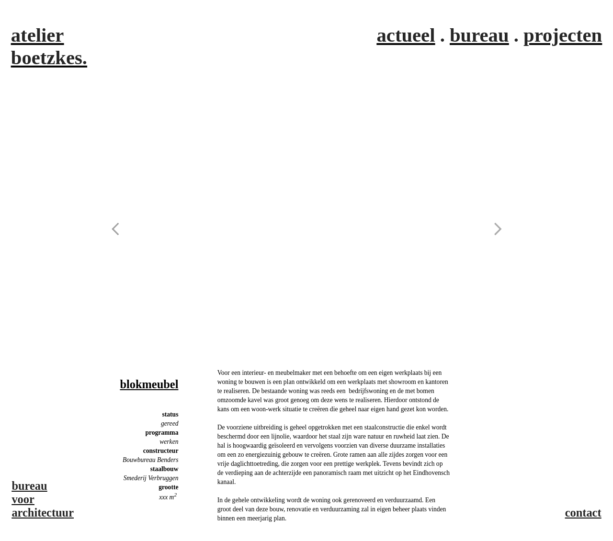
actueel (406, 35)
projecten (562, 35)
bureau (479, 35)
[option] (307, 228)
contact (583, 512)
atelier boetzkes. (49, 46)
